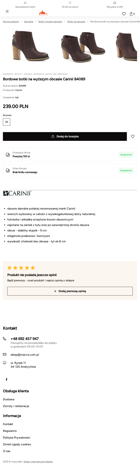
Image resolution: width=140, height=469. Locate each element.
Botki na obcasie (76, 21)
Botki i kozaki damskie (50, 21)
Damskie (28, 21)
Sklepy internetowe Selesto (38, 461)
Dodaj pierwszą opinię (70, 291)
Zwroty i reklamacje (16, 406)
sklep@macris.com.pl (25, 354)
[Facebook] (6, 379)
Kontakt (8, 424)
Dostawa (8, 399)
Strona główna (11, 21)
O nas (6, 451)
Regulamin (10, 431)
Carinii (18, 90)
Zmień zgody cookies (17, 444)
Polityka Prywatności (16, 437)
